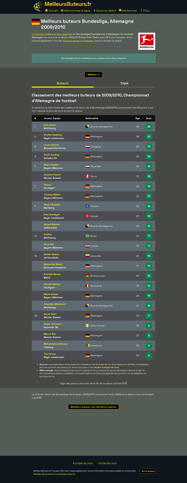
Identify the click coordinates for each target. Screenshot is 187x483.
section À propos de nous (106, 367)
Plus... (145, 10)
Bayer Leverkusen (54, 138)
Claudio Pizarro (52, 174)
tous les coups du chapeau (78, 40)
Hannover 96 (51, 327)
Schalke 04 (50, 158)
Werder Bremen (52, 177)
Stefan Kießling (53, 134)
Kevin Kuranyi (51, 154)
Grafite (48, 234)
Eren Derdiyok (52, 214)
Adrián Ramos (51, 254)
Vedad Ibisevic (52, 224)
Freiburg (48, 347)
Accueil (51, 10)
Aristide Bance (52, 274)
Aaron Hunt (50, 313)
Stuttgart (49, 187)
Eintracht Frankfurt (55, 267)
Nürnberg (49, 207)
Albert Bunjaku (52, 204)
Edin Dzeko (50, 124)
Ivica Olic (49, 244)
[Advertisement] (93, 436)
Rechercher (128, 10)
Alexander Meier (53, 264)
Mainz (47, 277)
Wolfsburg (50, 128)
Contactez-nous (107, 463)
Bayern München (53, 167)
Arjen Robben (51, 164)
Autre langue (148, 471)
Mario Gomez (51, 294)
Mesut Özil (50, 333)
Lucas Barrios (51, 144)
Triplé (124, 83)
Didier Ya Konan (52, 323)
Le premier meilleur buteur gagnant (52, 34)
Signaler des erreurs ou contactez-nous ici (54, 473)
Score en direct (104, 10)
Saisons (93, 74)
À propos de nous (83, 463)
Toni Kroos (50, 353)
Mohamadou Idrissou (55, 343)
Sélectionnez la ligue (75, 10)
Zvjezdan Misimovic (55, 303)
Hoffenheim (50, 227)
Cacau (47, 184)
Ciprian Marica (52, 284)
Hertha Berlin (51, 257)
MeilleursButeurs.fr (68, 4)
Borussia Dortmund (54, 148)
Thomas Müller (52, 194)
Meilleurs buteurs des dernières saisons (93, 406)
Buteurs (62, 83)
